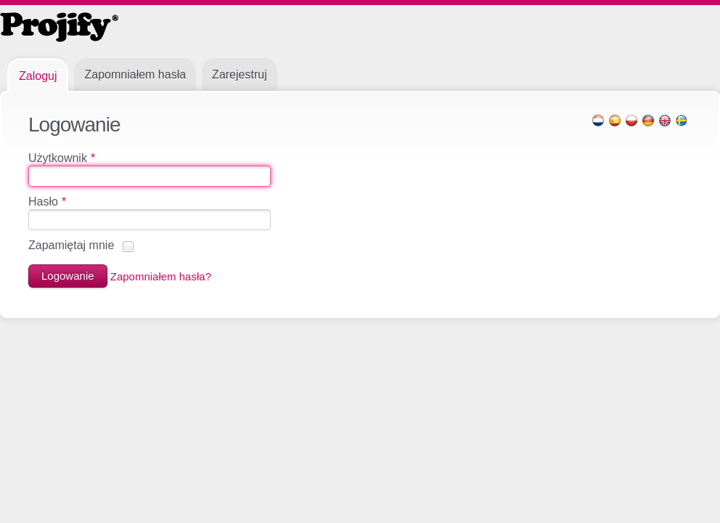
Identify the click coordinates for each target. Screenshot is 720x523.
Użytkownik (61, 158)
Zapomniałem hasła (135, 74)
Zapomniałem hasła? (160, 275)
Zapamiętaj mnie (71, 245)
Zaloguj (38, 76)
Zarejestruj (239, 74)
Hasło (47, 201)
